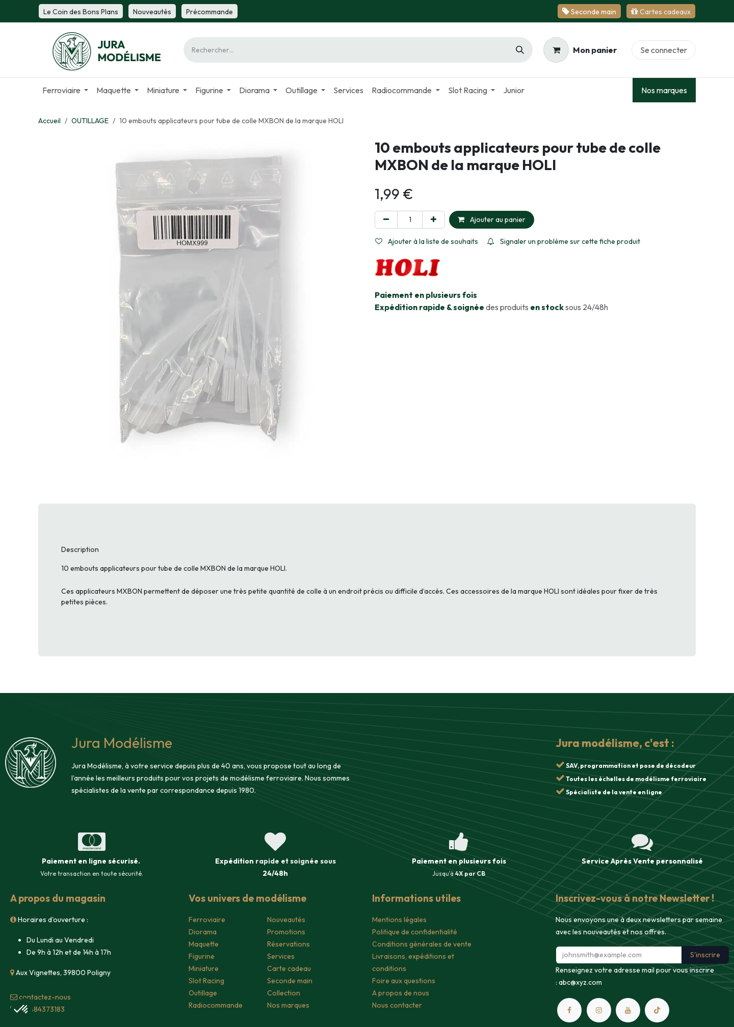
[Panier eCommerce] (580, 50)
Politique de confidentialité (414, 931)
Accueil (49, 120)
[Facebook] (569, 1010)
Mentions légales (399, 919)
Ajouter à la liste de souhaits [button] (426, 241)
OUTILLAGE (90, 120)
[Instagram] (599, 1010)
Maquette (204, 944)
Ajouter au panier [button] (492, 219)
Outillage (203, 992)
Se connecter (663, 50)
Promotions (286, 931)
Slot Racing (206, 980)
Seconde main (289, 980)
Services (281, 956)
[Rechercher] (520, 50)
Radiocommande (216, 1005)
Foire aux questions (403, 980)
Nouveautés (286, 919)
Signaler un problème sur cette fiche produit (563, 241)
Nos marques (664, 90)
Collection (283, 992)
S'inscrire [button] (705, 954)
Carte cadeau (289, 968)
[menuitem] (65, 90)
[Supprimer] (386, 220)
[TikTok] (657, 1010)
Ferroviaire (207, 919)
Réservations (288, 944)
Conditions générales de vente (421, 944)
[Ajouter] (433, 220)
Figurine (202, 956)
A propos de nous (400, 992)
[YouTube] (628, 1010)
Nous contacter (397, 1005)
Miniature (204, 968)
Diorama (203, 931)
